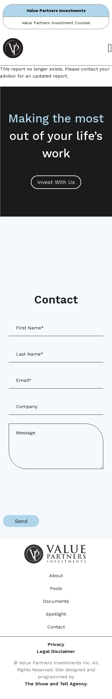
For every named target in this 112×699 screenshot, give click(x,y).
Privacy (56, 644)
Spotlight (56, 614)
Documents (56, 601)
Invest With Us (56, 182)
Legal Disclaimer (56, 651)
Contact (56, 627)
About (56, 575)
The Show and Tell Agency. (56, 683)
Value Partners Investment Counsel (56, 22)
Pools (56, 588)
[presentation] (47, 489)
